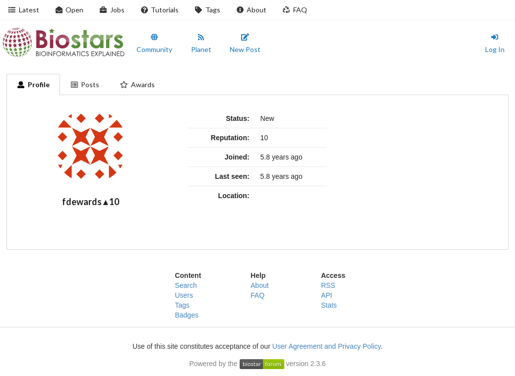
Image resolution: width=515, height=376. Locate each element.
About (251, 9)
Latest (23, 9)
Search (185, 285)
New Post (245, 44)
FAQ (294, 9)
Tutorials (159, 9)
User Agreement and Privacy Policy (326, 346)
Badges (186, 315)
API (326, 295)
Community (154, 44)
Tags (207, 9)
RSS (328, 285)
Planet (201, 44)
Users (184, 295)
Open (69, 9)
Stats (329, 305)
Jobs (112, 9)
